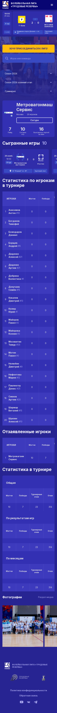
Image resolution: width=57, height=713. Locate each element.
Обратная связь (28, 695)
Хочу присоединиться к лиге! (28, 48)
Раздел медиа (45, 597)
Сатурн (34, 120)
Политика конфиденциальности (28, 690)
